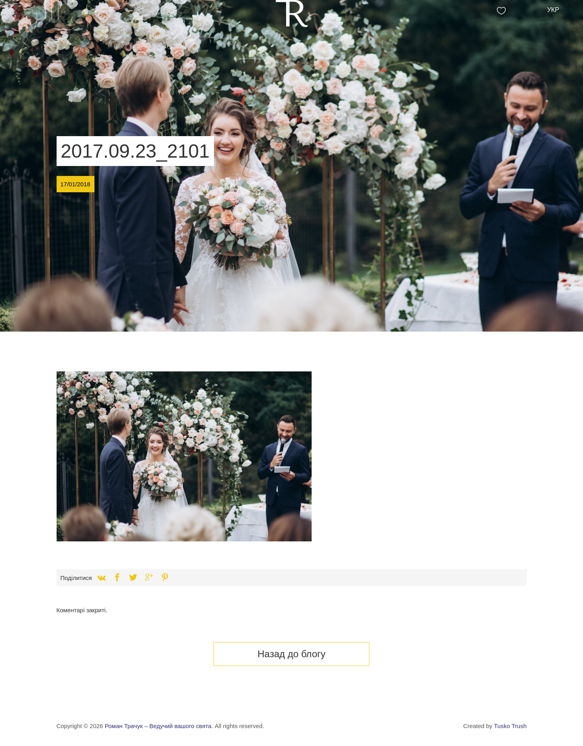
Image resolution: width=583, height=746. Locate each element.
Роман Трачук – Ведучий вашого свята (158, 726)
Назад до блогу (291, 653)
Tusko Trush (510, 726)
